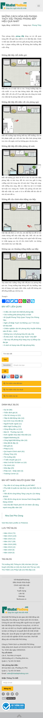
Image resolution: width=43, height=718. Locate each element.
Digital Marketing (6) (11, 438)
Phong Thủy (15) (10, 454)
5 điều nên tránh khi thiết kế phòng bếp (18, 312)
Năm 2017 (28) (9, 541)
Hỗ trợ (21, 588)
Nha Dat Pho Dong (14, 515)
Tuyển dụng (21, 591)
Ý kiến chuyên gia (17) (12, 460)
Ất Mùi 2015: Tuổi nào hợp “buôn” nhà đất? (20, 337)
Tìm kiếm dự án (11, 396)
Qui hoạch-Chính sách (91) (14, 451)
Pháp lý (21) (8, 449)
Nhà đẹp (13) (30, 570)
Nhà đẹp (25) (8, 468)
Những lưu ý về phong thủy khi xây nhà (18, 334)
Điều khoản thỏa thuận (21, 582)
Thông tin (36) (19, 564)
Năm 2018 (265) (9, 544)
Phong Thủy (36, 25)
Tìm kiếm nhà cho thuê (13, 390)
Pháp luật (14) (19, 570)
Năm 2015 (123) (9, 536)
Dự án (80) (7, 410)
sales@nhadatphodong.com (17, 673)
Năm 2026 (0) (8, 553)
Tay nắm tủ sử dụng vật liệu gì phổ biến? (19, 485)
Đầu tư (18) (14, 567)
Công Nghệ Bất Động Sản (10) (15, 440)
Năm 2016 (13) (9, 539)
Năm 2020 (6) (8, 550)
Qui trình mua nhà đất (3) (13, 421)
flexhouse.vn (21, 599)
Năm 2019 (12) (9, 547)
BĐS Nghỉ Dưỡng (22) (12, 426)
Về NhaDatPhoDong (21, 580)
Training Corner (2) (10, 474)
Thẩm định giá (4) (10, 413)
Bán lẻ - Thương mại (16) (13, 432)
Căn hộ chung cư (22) (12, 415)
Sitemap (21, 596)
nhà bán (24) (30, 564)
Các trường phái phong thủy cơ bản (17, 315)
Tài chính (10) (8, 465)
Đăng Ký (7, 688)
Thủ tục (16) (35, 567)
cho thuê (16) (25, 567)
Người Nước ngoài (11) (12, 424)
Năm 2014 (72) (9, 533)
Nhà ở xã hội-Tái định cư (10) (14, 462)
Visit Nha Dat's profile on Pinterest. (15, 523)
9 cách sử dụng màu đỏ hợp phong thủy (19, 345)
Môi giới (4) (7, 446)
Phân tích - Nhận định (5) (13, 471)
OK (5, 371)
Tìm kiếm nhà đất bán (13, 383)
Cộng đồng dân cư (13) (12, 429)
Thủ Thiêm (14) (8, 570)
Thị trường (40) (7, 564)
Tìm (5, 360)
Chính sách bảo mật (21, 585)
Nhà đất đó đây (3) (10, 443)
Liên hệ (21, 593)
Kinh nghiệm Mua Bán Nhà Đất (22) (17, 435)
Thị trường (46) (9, 457)
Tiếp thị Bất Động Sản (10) (13, 418)
